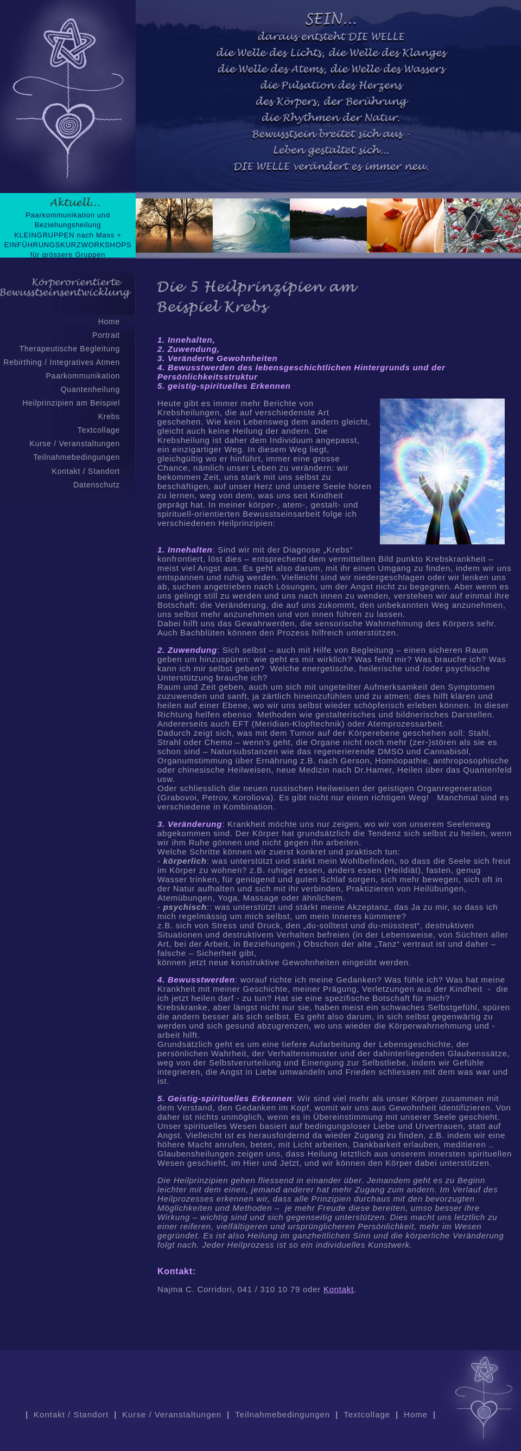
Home (109, 321)
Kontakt (338, 1289)
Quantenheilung (90, 389)
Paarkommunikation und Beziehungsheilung (68, 220)
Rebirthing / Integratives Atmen (61, 362)
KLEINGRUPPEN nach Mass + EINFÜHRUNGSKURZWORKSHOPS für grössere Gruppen (68, 245)
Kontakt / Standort (86, 471)
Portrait (106, 335)
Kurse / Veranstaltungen (74, 443)
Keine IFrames (328, 130)
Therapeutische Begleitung (70, 348)
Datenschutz (96, 484)
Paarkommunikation (83, 375)
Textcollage (99, 430)
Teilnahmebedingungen (76, 457)
